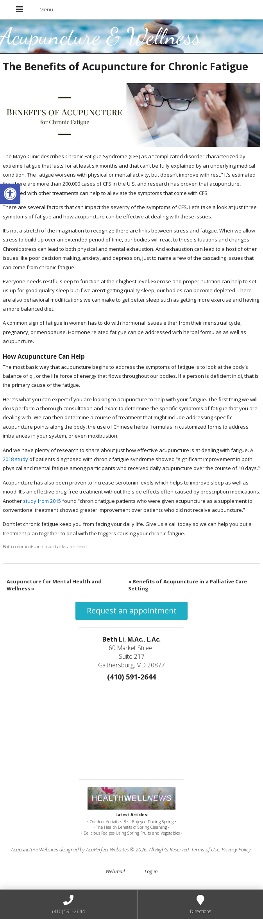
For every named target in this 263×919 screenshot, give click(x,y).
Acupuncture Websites (34, 849)
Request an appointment (132, 610)
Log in (151, 871)
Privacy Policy (236, 849)
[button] (10, 194)
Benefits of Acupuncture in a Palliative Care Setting (187, 585)
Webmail (115, 871)
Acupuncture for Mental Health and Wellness (54, 585)
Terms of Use (205, 849)
